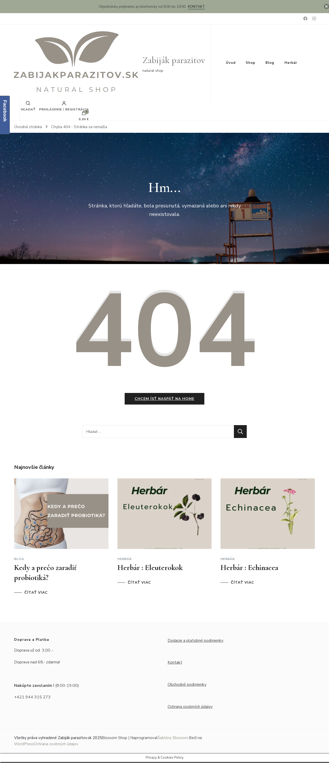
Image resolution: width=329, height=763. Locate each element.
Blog (270, 62)
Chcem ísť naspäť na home (164, 399)
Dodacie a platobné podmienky (195, 641)
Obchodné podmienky (187, 685)
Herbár (291, 62)
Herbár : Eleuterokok (150, 568)
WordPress (24, 745)
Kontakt (196, 6)
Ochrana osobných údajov (190, 707)
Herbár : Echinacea (249, 568)
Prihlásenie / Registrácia (64, 106)
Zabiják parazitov (173, 60)
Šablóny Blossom (173, 738)
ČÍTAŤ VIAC (36, 593)
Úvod (230, 62)
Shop (250, 62)
